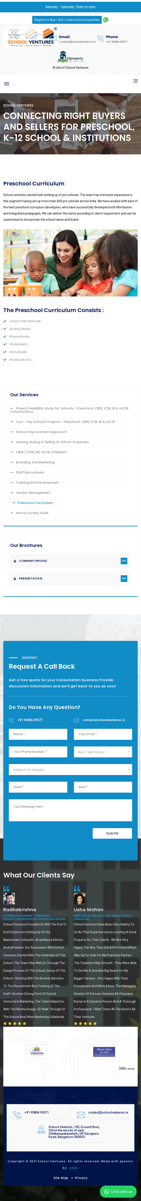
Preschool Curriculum (32, 503)
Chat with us (118, 1191)
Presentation (70, 578)
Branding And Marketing (32, 462)
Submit (112, 833)
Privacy (81, 1178)
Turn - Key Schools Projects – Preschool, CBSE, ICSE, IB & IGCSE (62, 422)
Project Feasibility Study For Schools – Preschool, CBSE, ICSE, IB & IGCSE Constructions (69, 410)
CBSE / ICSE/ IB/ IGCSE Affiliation (38, 452)
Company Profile (70, 561)
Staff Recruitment (27, 472)
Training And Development (34, 482)
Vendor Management (30, 492)
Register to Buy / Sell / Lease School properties (67, 20)
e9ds (74, 1168)
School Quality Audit (29, 513)
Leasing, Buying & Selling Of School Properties (49, 442)
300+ (126, 1068)
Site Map (60, 1178)
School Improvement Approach (38, 432)
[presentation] (42, 836)
